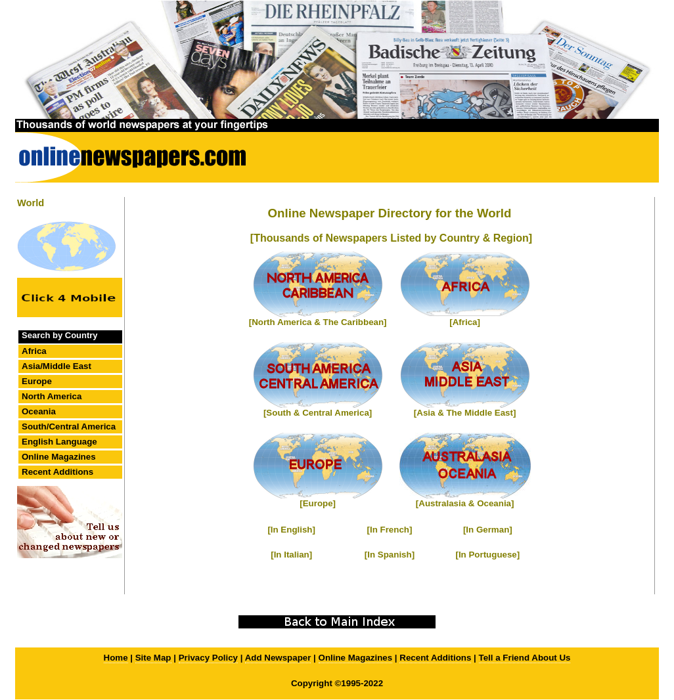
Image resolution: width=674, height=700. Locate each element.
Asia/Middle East (56, 366)
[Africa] (464, 322)
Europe (37, 381)
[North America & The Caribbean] (318, 322)
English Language (59, 442)
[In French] (390, 530)
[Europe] (318, 503)
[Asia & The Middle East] (465, 413)
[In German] (487, 530)
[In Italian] (291, 554)
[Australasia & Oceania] (465, 503)
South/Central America (69, 426)
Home (116, 658)
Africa (34, 351)
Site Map (153, 658)
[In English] (291, 530)
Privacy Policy (208, 658)
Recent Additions (57, 472)
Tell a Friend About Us (525, 658)
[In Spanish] (390, 554)
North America (51, 396)
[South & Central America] (317, 413)
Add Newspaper (278, 658)
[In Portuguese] (487, 554)
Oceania (39, 411)
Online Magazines (59, 457)
